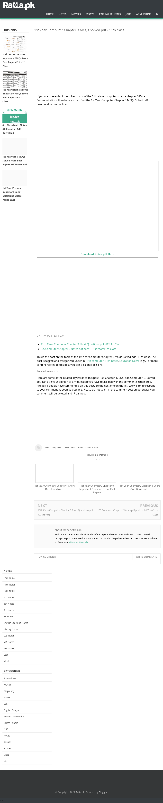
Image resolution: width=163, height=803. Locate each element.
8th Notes (9, 604)
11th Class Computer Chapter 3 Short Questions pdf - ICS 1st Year (80, 344)
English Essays (11, 710)
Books (7, 698)
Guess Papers (11, 723)
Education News (129, 361)
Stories (7, 749)
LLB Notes (9, 636)
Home (50, 14)
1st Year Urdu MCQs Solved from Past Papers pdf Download (14, 160)
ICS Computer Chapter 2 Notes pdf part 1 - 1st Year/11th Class (78, 349)
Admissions (10, 678)
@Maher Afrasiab (78, 543)
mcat (6, 661)
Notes (7, 736)
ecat (6, 655)
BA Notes (8, 617)
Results (7, 742)
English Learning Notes (16, 623)
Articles (7, 685)
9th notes (9, 610)
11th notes (111, 361)
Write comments (146, 557)
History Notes (11, 629)
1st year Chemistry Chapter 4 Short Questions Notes (140, 488)
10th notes (9, 578)
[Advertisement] (97, 57)
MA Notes (9, 642)
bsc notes (9, 649)
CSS (6, 704)
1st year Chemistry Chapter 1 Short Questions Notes (54, 488)
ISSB (6, 729)
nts (5, 761)
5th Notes (9, 598)
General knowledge (14, 717)
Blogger (103, 792)
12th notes (9, 591)
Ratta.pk (80, 792)
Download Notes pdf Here (97, 254)
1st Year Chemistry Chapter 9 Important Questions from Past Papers (97, 490)
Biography (9, 691)
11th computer (94, 361)
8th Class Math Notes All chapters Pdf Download (14, 129)
